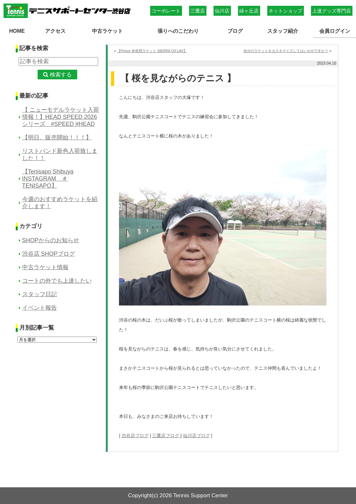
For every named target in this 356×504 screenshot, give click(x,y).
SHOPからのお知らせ (50, 240)
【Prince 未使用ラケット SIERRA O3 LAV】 (152, 51)
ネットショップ (285, 10)
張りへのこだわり (178, 31)
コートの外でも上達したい (57, 281)
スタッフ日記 (39, 294)
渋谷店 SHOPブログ (48, 254)
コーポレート (165, 10)
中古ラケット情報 (45, 267)
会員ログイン (334, 31)
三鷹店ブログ (166, 435)
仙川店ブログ (196, 435)
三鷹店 (197, 10)
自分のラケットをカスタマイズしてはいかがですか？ (285, 51)
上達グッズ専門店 (331, 10)
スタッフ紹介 (282, 31)
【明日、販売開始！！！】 (57, 137)
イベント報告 (39, 308)
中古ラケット (107, 31)
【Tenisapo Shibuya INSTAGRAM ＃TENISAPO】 (48, 178)
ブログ (235, 31)
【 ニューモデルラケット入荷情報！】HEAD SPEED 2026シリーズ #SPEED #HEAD (60, 117)
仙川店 (222, 10)
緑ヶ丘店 (249, 10)
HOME (17, 31)
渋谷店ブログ (135, 435)
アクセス (55, 31)
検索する (61, 75)
